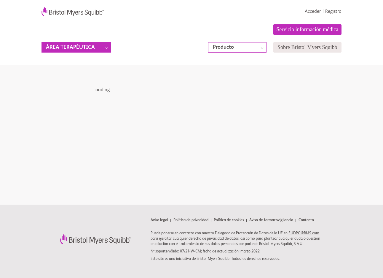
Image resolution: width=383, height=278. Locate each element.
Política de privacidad (190, 220)
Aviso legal (159, 220)
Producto (223, 47)
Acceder (313, 11)
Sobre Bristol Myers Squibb (307, 47)
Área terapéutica (70, 47)
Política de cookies (229, 220)
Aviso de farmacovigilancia (271, 220)
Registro (333, 11)
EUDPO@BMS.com (303, 233)
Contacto (306, 220)
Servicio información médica (307, 29)
